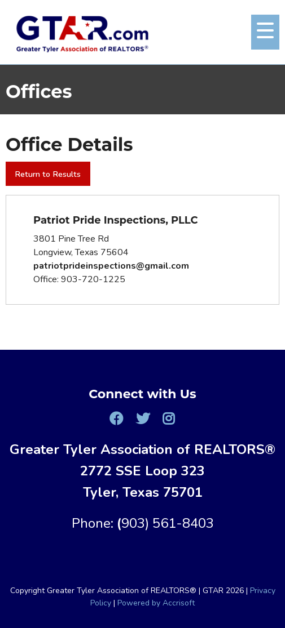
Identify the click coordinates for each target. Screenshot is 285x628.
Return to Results (48, 174)
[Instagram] (168, 418)
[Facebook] (116, 418)
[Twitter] (142, 418)
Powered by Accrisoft (156, 603)
